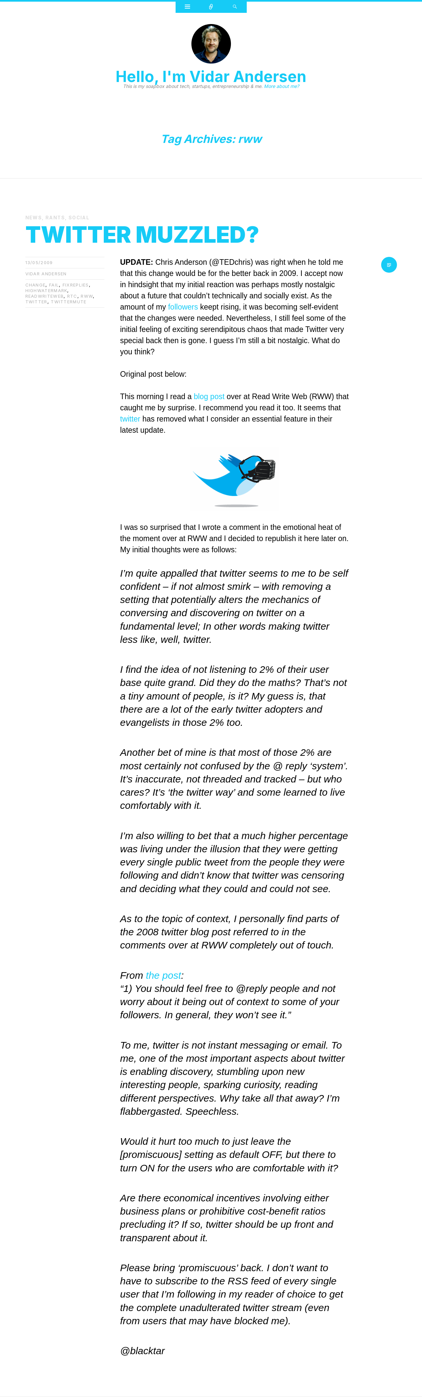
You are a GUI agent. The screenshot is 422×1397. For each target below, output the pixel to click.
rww (87, 296)
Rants (55, 217)
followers (183, 307)
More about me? (281, 86)
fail (54, 285)
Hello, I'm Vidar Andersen (211, 76)
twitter (36, 301)
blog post (209, 396)
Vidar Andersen (46, 273)
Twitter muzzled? (142, 234)
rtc (72, 296)
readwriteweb (44, 296)
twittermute (68, 301)
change (35, 285)
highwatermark (46, 290)
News (33, 217)
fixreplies (76, 285)
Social (79, 217)
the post (163, 975)
